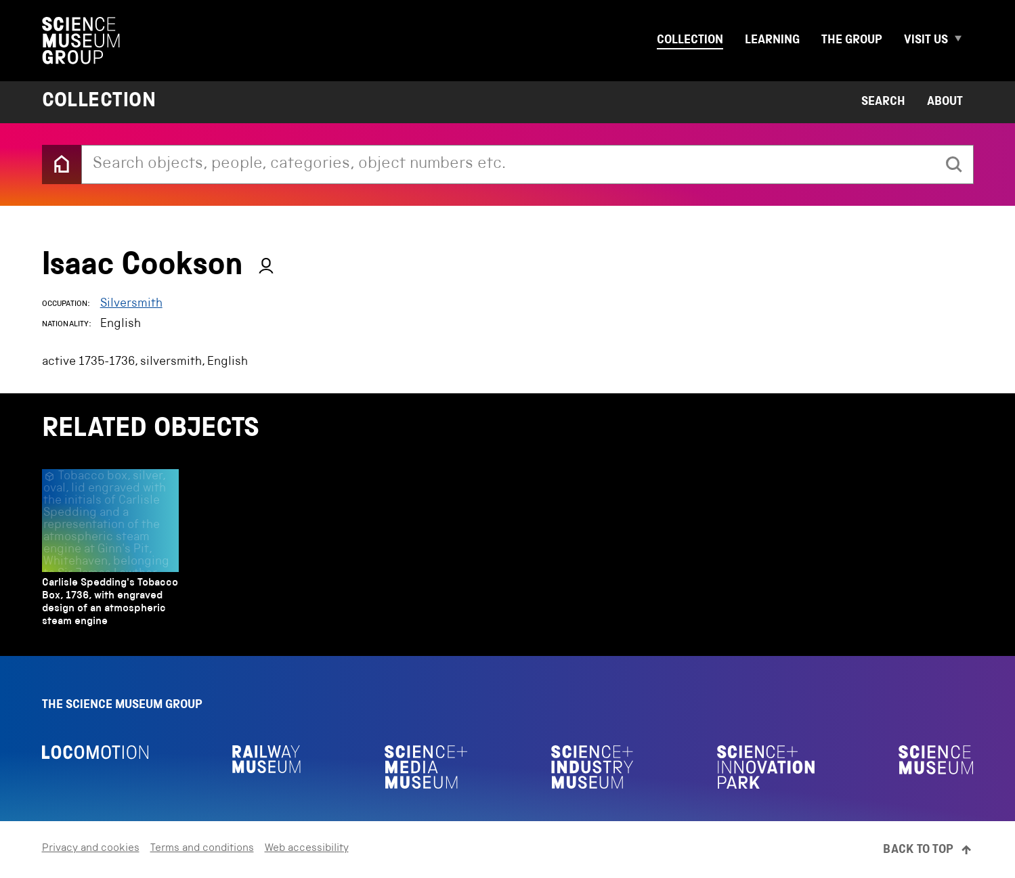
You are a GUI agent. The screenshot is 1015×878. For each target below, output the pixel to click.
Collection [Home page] (99, 102)
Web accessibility (307, 848)
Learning (772, 41)
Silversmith (131, 304)
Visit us (926, 41)
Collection (690, 41)
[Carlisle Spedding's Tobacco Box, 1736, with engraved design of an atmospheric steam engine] (110, 552)
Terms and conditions (202, 848)
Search (883, 102)
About (945, 102)
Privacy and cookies (90, 848)
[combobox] (508, 164)
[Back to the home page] (61, 164)
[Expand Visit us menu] (963, 40)
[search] (954, 164)
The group (851, 41)
